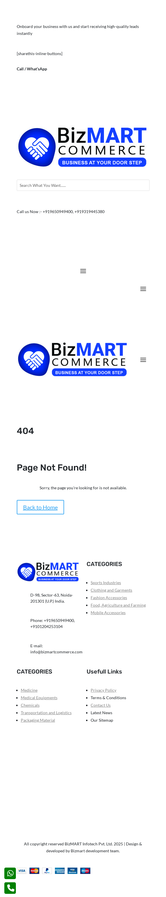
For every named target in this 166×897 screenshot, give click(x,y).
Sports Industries (106, 582)
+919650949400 (63, 68)
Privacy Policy (103, 690)
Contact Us (101, 705)
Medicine (29, 690)
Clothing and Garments (111, 590)
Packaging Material (38, 720)
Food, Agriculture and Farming (118, 605)
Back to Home (40, 507)
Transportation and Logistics (46, 712)
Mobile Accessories (108, 612)
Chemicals (30, 705)
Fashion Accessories (109, 597)
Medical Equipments (39, 697)
